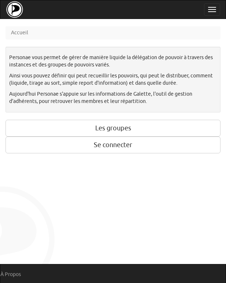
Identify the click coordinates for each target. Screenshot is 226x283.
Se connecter (113, 145)
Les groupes (113, 128)
